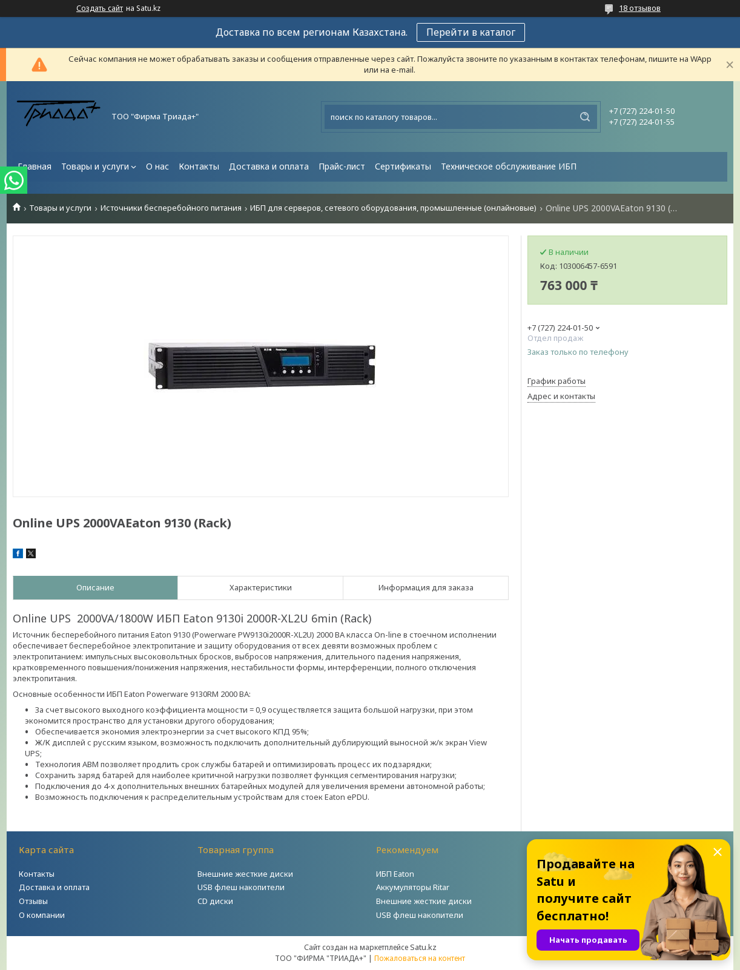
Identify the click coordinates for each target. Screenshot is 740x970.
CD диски (215, 901)
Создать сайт (99, 8)
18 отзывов (640, 7)
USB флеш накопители (241, 887)
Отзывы (33, 901)
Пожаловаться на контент (419, 958)
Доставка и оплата (269, 166)
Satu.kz (423, 947)
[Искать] (585, 117)
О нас (157, 166)
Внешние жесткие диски (245, 873)
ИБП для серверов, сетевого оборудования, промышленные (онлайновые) (393, 208)
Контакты (199, 166)
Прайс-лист (342, 166)
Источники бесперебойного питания (171, 208)
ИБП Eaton (395, 873)
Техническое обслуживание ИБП (508, 166)
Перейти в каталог (470, 32)
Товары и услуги (95, 166)
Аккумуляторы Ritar (412, 887)
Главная (34, 166)
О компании (42, 914)
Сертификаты (403, 166)
